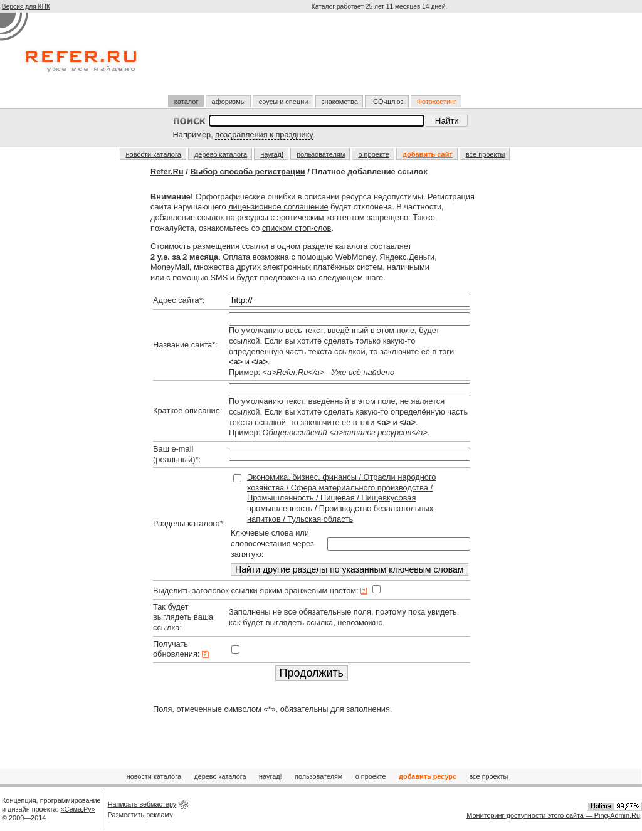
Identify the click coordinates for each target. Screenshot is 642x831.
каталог (186, 101)
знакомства (340, 101)
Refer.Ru (167, 171)
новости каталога (153, 154)
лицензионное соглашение (278, 206)
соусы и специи (283, 101)
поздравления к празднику (264, 134)
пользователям (321, 154)
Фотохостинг (436, 101)
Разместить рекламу (140, 814)
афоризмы (229, 101)
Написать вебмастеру (142, 804)
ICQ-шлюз (387, 101)
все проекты (485, 154)
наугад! (271, 154)
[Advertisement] (380, 59)
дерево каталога (220, 154)
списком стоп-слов (296, 228)
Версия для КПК (26, 6)
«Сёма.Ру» (78, 809)
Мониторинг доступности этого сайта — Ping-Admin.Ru (553, 815)
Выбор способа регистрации (247, 171)
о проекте (373, 154)
